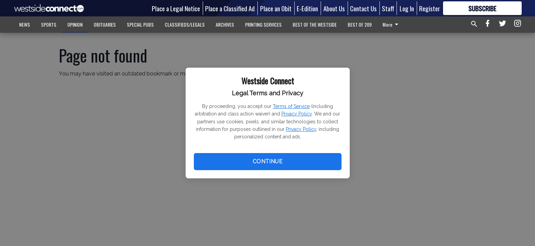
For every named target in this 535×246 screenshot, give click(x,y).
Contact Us (363, 8)
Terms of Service (291, 106)
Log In (407, 8)
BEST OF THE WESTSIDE (315, 24)
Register (429, 8)
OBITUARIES (105, 24)
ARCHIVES (225, 24)
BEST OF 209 (360, 24)
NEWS (24, 24)
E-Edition (307, 8)
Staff (388, 8)
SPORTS (48, 24)
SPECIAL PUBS (140, 24)
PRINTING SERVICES (263, 24)
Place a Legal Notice (176, 8)
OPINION (75, 24)
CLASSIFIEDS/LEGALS (185, 24)
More (392, 24)
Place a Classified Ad (230, 8)
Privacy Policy (296, 114)
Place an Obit (276, 8)
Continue (267, 161)
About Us (334, 8)
